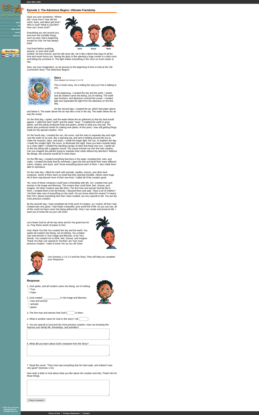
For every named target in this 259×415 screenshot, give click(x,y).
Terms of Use (54, 413)
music (17, 32)
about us (16, 36)
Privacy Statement (71, 413)
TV (19, 26)
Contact (86, 413)
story (18, 22)
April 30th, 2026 (34, 2)
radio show (15, 29)
